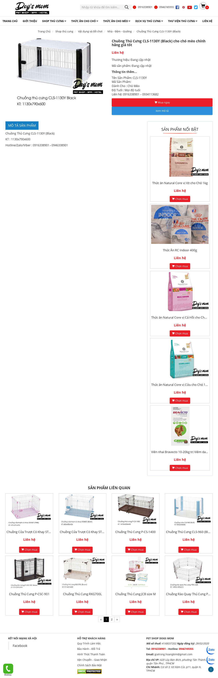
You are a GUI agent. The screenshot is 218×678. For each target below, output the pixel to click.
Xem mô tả (162, 110)
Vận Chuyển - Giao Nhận (92, 659)
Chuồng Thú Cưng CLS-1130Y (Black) (158, 31)
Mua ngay (162, 102)
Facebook (20, 645)
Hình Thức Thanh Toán (91, 654)
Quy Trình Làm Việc (89, 643)
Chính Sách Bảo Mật (89, 665)
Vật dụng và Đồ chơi (90, 31)
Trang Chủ (44, 31)
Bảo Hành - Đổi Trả (88, 649)
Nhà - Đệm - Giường (119, 31)
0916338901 (142, 7)
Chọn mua (180, 199)
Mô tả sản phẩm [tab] (22, 125)
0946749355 (164, 7)
